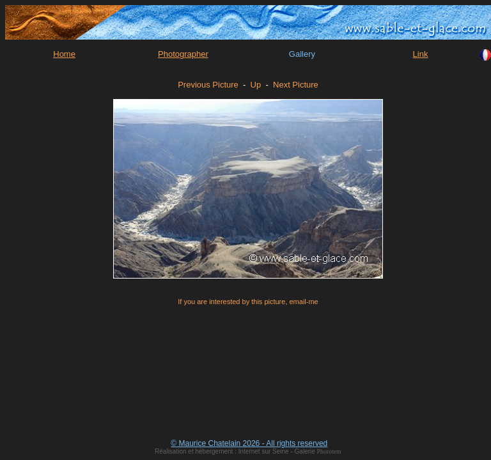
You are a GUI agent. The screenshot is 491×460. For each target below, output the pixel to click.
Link (420, 54)
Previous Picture (208, 84)
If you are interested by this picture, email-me (248, 301)
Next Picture (295, 84)
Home (64, 54)
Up (256, 84)
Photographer (183, 54)
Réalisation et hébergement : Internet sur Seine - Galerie (235, 451)
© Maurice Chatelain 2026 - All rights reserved (249, 443)
